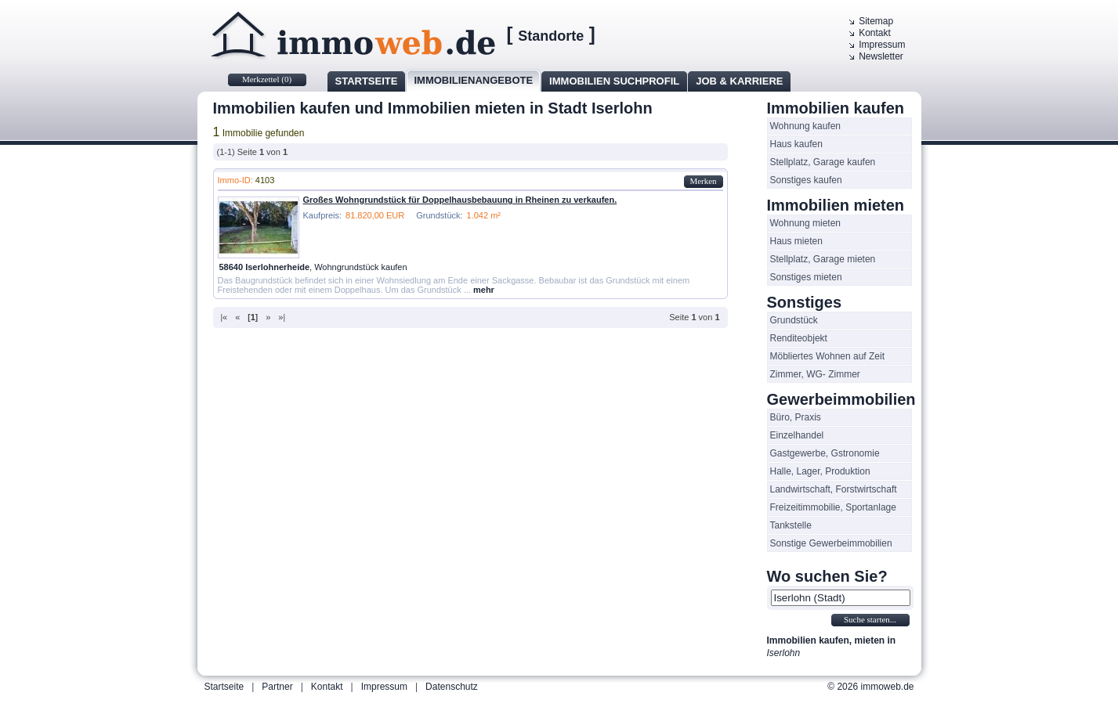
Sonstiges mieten (806, 277)
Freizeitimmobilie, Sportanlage (833, 507)
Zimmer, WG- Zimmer (815, 374)
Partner (277, 686)
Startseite (366, 81)
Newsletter (881, 56)
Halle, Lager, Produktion (820, 471)
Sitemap (876, 21)
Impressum (882, 44)
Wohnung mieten (805, 223)
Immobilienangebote (473, 80)
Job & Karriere (739, 81)
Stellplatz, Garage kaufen (823, 162)
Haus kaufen (796, 144)
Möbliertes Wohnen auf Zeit (827, 356)
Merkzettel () (266, 79)
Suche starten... (870, 619)
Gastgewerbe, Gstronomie (825, 453)
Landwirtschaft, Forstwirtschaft (833, 489)
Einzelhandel (797, 435)
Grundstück (794, 320)
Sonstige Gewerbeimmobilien (831, 543)
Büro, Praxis (795, 417)
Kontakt (875, 32)
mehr (483, 289)
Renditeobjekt (798, 338)
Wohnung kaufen (805, 126)
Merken (702, 181)
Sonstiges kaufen (806, 180)
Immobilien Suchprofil (614, 81)
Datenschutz (451, 686)
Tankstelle (791, 525)
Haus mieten (796, 241)
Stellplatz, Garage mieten (823, 259)
